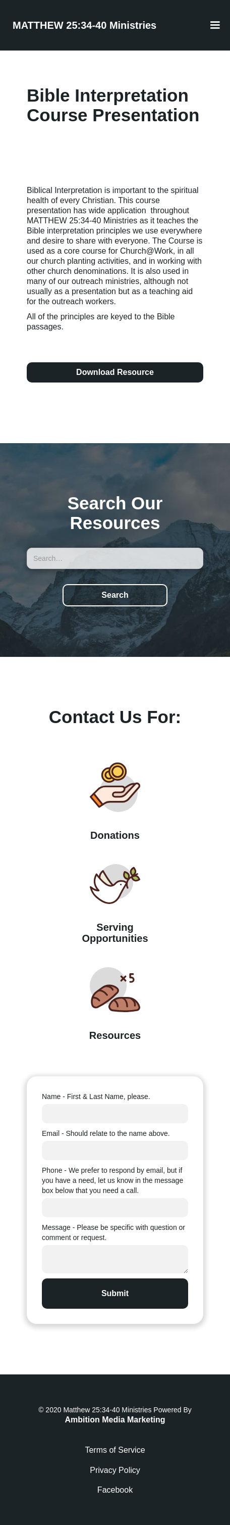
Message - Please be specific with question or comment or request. (113, 1232)
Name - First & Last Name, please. (96, 1096)
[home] (82, 25)
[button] (214, 25)
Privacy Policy (115, 1470)
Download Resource (115, 372)
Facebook (115, 1490)
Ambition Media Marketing (115, 1419)
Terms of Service (115, 1450)
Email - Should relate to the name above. (106, 1133)
